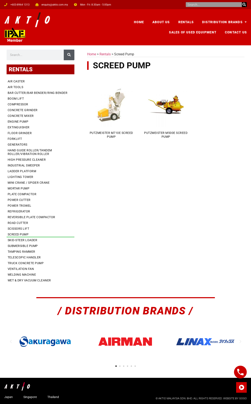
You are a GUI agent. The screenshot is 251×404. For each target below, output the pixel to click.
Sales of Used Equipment (192, 32)
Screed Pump (18, 234)
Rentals (186, 22)
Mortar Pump (19, 188)
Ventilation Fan (21, 269)
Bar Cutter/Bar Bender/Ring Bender (38, 93)
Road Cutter (18, 223)
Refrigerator (19, 211)
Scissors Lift (18, 228)
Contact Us (236, 32)
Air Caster (16, 81)
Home (139, 22)
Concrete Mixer (21, 115)
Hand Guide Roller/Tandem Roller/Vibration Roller (30, 152)
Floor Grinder (20, 133)
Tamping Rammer (21, 251)
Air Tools (15, 87)
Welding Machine (22, 274)
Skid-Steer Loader (22, 240)
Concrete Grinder (23, 110)
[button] (11, 342)
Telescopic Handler (24, 257)
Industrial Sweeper (24, 165)
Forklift (15, 138)
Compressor (18, 104)
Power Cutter (19, 200)
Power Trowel (19, 205)
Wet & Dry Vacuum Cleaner (29, 280)
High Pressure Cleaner (27, 159)
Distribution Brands (224, 22)
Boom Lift (16, 98)
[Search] (244, 4)
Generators (17, 144)
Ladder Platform (22, 171)
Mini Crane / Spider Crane (29, 182)
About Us (161, 22)
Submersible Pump (23, 246)
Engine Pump (18, 121)
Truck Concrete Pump (26, 263)
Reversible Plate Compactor (31, 217)
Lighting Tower (20, 177)
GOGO (243, 398)
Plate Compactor (22, 194)
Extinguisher (19, 127)
